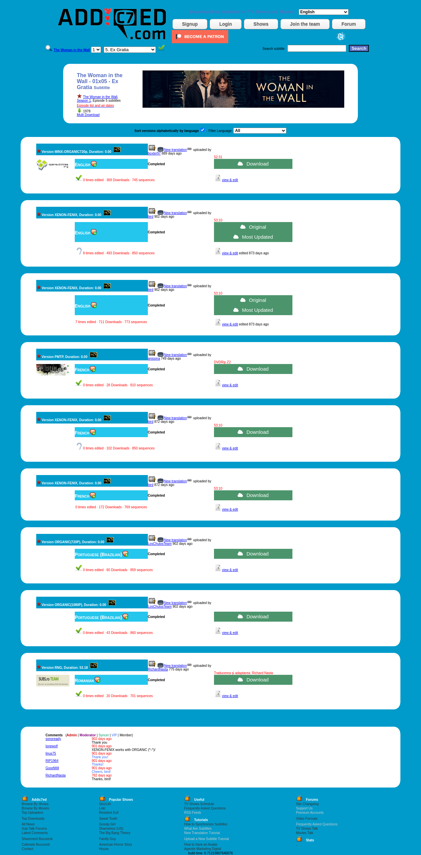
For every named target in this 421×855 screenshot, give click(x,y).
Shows (261, 24)
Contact (27, 849)
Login (225, 24)
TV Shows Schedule (199, 804)
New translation (175, 150)
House (104, 849)
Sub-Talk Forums (34, 828)
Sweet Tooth (108, 818)
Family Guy (107, 839)
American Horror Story (115, 844)
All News (28, 824)
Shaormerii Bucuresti (37, 839)
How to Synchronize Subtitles (205, 824)
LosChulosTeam (160, 544)
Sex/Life (105, 804)
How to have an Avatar (200, 844)
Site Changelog (307, 804)
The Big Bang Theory (114, 833)
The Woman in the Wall (100, 97)
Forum (349, 24)
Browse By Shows (35, 804)
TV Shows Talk (307, 828)
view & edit (230, 180)
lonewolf (52, 746)
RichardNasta (158, 669)
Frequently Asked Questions (205, 808)
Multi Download (88, 115)
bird (151, 216)
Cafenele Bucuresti (36, 844)
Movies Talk (304, 833)
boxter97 (154, 153)
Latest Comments (35, 833)
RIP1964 (52, 761)
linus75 (51, 753)
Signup (190, 24)
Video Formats (307, 818)
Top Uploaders (32, 812)
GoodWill (52, 768)
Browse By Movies (35, 808)
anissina (154, 358)
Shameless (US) (111, 828)
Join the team (305, 24)
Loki (102, 808)
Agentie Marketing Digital (202, 849)
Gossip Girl (107, 824)
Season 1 (84, 100)
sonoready (53, 739)
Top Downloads (33, 818)
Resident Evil (108, 812)
